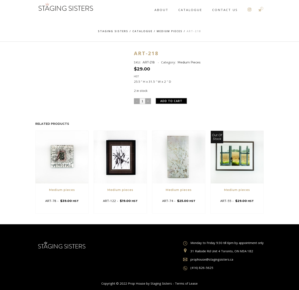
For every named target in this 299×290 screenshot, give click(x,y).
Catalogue (142, 31)
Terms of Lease (186, 283)
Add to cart (171, 101)
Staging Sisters (113, 31)
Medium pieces (170, 31)
